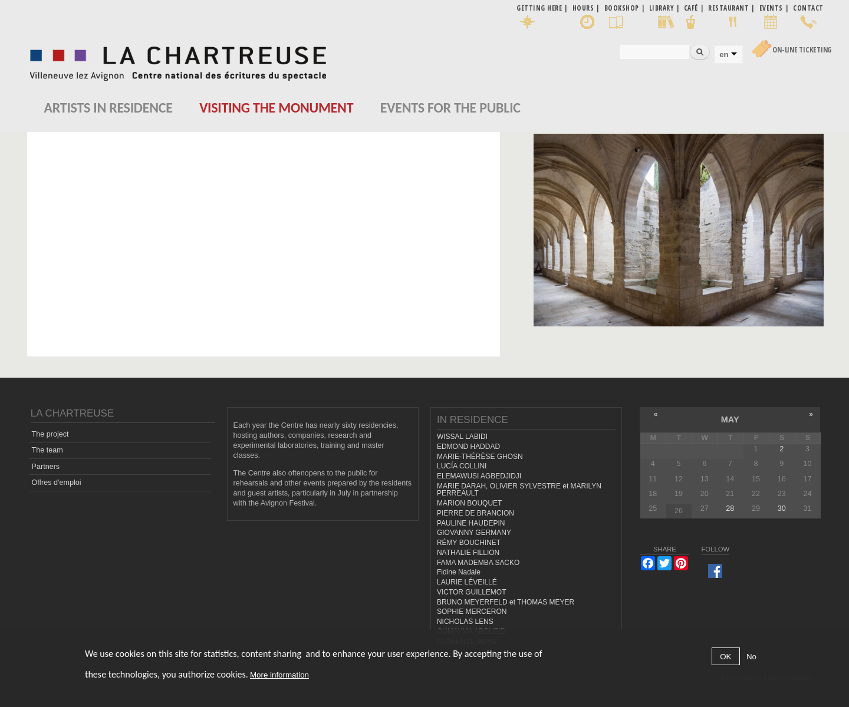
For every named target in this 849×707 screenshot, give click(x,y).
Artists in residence (108, 107)
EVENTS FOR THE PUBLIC (450, 107)
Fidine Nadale (459, 572)
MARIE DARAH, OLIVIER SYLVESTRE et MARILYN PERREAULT (519, 490)
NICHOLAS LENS (465, 621)
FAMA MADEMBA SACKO (478, 563)
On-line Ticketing (801, 50)
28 (730, 508)
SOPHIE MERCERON (471, 611)
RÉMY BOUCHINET (469, 542)
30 (782, 508)
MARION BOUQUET (469, 503)
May (730, 419)
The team (47, 450)
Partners (46, 466)
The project (50, 434)
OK (725, 656)
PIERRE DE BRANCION (475, 513)
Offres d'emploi (56, 482)
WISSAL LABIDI (462, 436)
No (751, 656)
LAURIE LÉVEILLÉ (467, 582)
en (723, 54)
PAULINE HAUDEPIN (471, 523)
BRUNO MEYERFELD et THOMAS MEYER (505, 602)
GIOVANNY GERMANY (474, 532)
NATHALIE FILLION (468, 553)
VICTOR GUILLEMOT (471, 592)
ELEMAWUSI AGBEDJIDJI (479, 476)
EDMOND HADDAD (468, 446)
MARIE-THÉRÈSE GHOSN (480, 456)
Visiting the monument (276, 107)
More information (279, 674)
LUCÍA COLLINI (461, 466)
